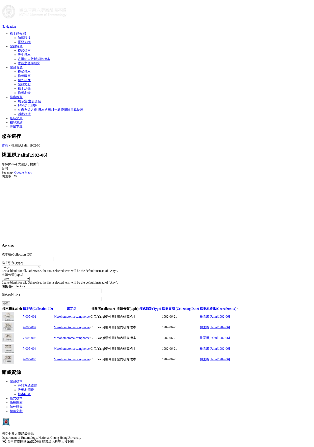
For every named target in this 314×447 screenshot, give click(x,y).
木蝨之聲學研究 (29, 63)
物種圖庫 (24, 76)
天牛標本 (24, 54)
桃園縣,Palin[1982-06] (215, 316)
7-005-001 (29, 316)
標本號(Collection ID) (38, 308)
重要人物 (24, 42)
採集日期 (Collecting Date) (180, 308)
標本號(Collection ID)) (17, 254)
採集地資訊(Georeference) (219, 308)
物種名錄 (24, 93)
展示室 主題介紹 (29, 101)
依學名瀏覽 (26, 390)
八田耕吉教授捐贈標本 (34, 59)
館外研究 (24, 80)
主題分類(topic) (12, 274)
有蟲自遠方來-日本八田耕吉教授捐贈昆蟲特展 (50, 109)
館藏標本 (16, 381)
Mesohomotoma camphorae (72, 316)
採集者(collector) (13, 286)
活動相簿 (24, 114)
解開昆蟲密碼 (27, 105)
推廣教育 (16, 97)
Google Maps (23, 172)
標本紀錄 (24, 88)
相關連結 (16, 122)
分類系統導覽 (27, 385)
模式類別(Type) (12, 263)
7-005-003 (29, 338)
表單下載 (16, 126)
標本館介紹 (18, 33)
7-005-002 (29, 327)
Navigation (9, 26)
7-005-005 (29, 359)
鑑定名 (72, 308)
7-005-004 (29, 348)
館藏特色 (16, 46)
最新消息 (16, 118)
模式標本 (24, 50)
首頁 (5, 145)
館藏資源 (16, 67)
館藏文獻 (24, 84)
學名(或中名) (11, 294)
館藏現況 (24, 38)
